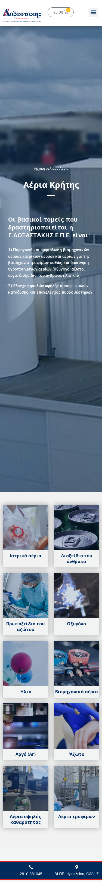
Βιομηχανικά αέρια (76, 692)
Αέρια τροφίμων (76, 816)
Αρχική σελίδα (45, 168)
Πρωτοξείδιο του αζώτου (25, 626)
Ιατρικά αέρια (25, 556)
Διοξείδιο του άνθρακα (76, 558)
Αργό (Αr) (26, 754)
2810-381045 (31, 874)
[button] (93, 12)
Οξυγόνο (76, 624)
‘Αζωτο (76, 754)
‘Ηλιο (25, 692)
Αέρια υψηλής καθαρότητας (25, 819)
